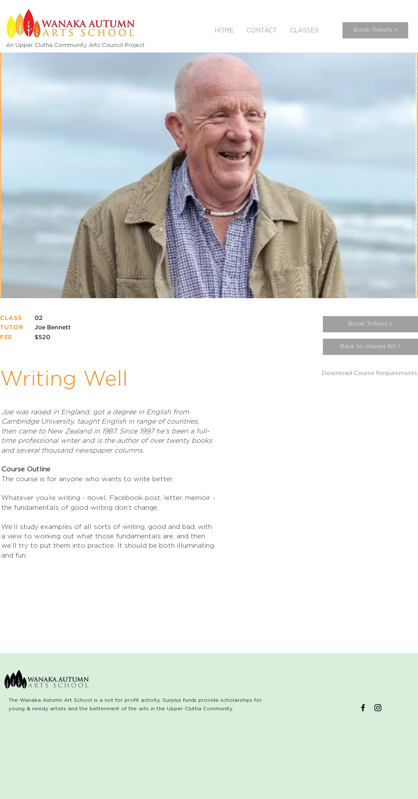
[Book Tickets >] (375, 30)
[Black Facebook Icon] (363, 707)
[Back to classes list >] (370, 347)
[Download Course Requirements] (369, 374)
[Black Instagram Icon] (378, 707)
